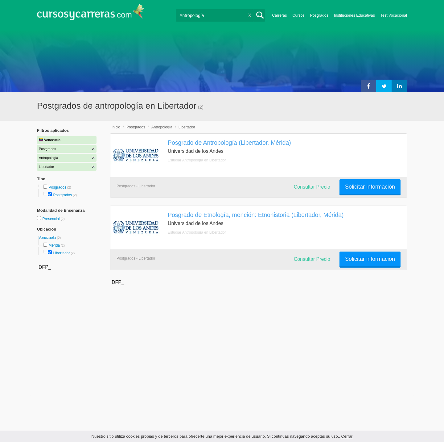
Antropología (161, 127)
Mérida (54, 245)
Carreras (279, 15)
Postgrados (62, 195)
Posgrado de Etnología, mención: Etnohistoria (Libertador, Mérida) (256, 214)
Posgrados (319, 15)
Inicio (116, 127)
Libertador (61, 253)
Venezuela (48, 238)
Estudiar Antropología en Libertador (197, 160)
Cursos (298, 15)
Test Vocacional (393, 15)
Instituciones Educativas (354, 15)
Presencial (51, 219)
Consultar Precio (312, 187)
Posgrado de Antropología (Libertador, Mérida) (229, 142)
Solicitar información (370, 187)
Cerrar (347, 436)
